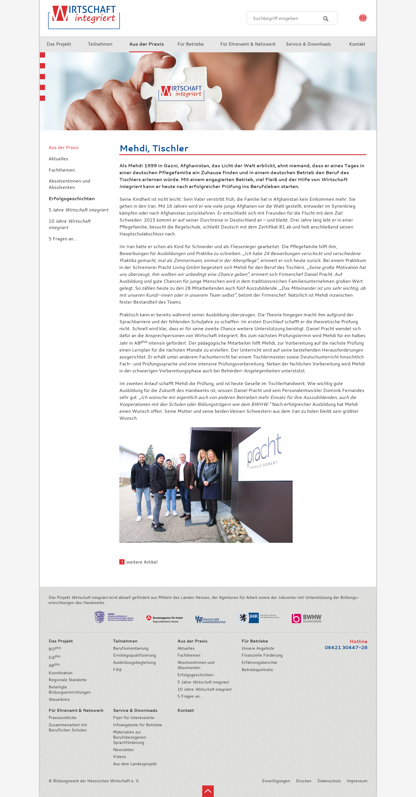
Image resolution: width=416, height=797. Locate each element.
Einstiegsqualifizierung (134, 655)
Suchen (326, 19)
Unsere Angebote (258, 648)
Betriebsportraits (257, 669)
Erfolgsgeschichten (195, 674)
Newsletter (123, 749)
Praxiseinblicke (63, 717)
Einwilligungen (276, 780)
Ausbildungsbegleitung (134, 662)
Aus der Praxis (64, 147)
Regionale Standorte (68, 679)
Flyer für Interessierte (133, 717)
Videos (119, 756)
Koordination (61, 672)
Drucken (303, 780)
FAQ (117, 669)
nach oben (208, 791)
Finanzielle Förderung (262, 655)
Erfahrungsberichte (259, 662)
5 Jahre (203, 682)
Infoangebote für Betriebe (137, 724)
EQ (54, 657)
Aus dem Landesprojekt (135, 763)
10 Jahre (204, 689)
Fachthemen (188, 655)
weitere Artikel (141, 562)
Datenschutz (329, 780)
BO (55, 649)
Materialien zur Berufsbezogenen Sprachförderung (129, 737)
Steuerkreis (59, 699)
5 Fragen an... (190, 696)
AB (54, 665)
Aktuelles (186, 648)
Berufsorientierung (130, 648)
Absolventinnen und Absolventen (195, 665)
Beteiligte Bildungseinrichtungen (70, 689)
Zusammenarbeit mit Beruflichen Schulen (68, 727)
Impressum (357, 780)
